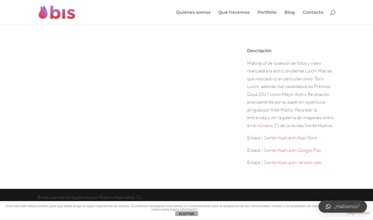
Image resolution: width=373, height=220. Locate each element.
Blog (289, 12)
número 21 (268, 125)
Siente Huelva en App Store (290, 138)
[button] (342, 206)
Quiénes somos (193, 12)
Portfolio (267, 12)
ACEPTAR (186, 214)
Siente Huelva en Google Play (292, 150)
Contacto (313, 12)
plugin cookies (358, 213)
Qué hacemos (234, 12)
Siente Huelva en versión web (292, 162)
